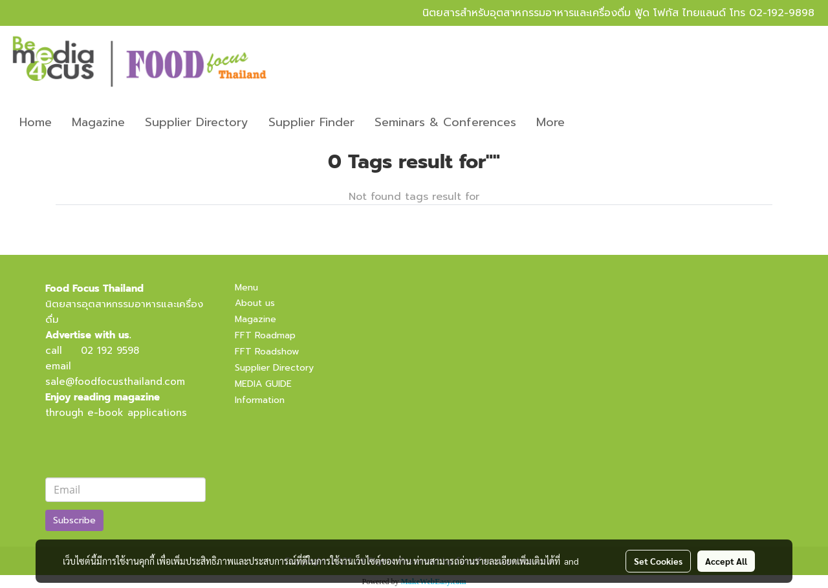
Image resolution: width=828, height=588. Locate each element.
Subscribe (74, 520)
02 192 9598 (110, 350)
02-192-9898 (781, 13)
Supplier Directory (196, 122)
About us (255, 303)
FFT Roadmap (265, 335)
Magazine (98, 122)
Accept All (726, 561)
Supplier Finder (311, 122)
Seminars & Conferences (445, 122)
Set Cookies (658, 561)
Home (35, 122)
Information (260, 400)
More (550, 122)
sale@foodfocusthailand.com (115, 382)
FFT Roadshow (267, 351)
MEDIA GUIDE (263, 384)
